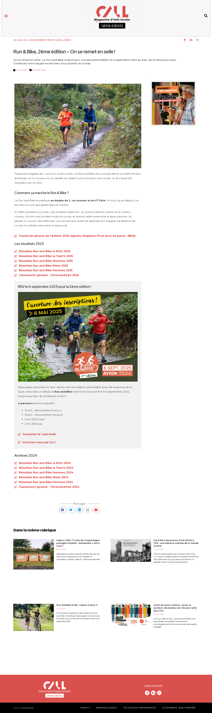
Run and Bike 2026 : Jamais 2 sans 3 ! (77, 605)
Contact (85, 708)
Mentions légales (106, 708)
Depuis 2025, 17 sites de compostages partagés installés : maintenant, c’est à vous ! (78, 543)
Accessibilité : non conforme (178, 708)
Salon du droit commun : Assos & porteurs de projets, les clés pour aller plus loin (175, 608)
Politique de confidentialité (139, 708)
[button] (6, 15)
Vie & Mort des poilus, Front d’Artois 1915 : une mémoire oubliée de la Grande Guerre (176, 543)
